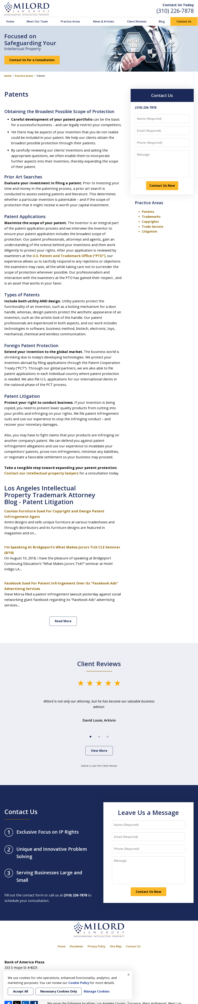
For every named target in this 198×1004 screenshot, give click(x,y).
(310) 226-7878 (175, 10)
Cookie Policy (78, 983)
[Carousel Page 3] (107, 736)
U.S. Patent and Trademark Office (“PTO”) (68, 255)
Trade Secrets (152, 226)
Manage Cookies (96, 991)
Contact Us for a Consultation (32, 60)
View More (99, 750)
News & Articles (103, 21)
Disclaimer (76, 946)
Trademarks (151, 216)
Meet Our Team (37, 21)
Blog (162, 21)
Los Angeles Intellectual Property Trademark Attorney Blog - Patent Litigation (49, 495)
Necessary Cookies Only (58, 991)
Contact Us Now (162, 185)
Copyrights (150, 221)
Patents (148, 212)
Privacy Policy (97, 946)
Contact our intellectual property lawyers (41, 473)
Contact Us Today (178, 5)
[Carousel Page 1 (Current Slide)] (90, 736)
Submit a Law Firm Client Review (99, 765)
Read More (63, 621)
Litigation (149, 231)
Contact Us (184, 21)
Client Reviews (137, 21)
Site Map (116, 946)
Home (10, 21)
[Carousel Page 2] (99, 736)
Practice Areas (70, 21)
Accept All (20, 991)
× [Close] (128, 974)
